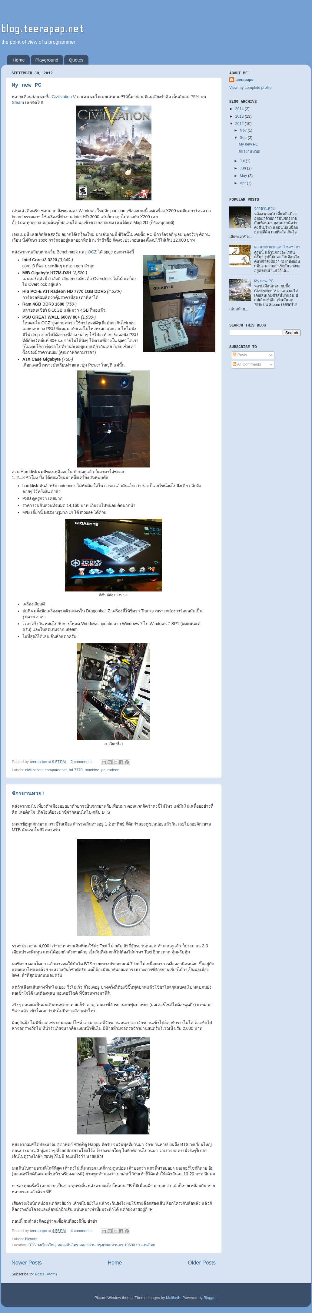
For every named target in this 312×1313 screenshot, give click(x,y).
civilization (33, 770)
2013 (240, 116)
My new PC (26, 85)
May (244, 176)
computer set (56, 770)
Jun (243, 168)
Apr (243, 183)
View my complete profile (250, 87)
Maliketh (173, 1298)
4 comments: (82, 1231)
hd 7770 (76, 770)
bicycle (31, 1239)
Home (19, 59)
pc (103, 770)
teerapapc (244, 80)
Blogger (210, 1298)
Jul (243, 161)
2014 (240, 109)
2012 (240, 124)
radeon (113, 770)
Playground (46, 59)
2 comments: (82, 762)
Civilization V (64, 96)
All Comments (247, 364)
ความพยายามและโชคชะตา (277, 247)
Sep (244, 138)
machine (92, 770)
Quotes (76, 59)
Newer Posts (27, 1263)
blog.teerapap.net (42, 28)
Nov (244, 130)
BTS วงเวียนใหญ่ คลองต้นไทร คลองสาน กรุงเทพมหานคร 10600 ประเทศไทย (91, 1245)
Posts (240, 355)
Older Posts (202, 1263)
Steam (18, 102)
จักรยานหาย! (28, 794)
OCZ (93, 252)
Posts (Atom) (46, 1274)
